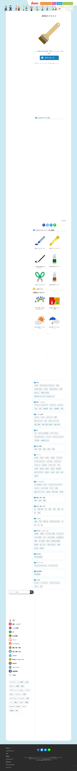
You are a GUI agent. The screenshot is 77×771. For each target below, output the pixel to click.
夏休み (47, 468)
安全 (40, 449)
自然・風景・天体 (40, 506)
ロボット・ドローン (58, 436)
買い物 (48, 491)
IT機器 (41, 533)
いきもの (38, 518)
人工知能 (37, 440)
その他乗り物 (59, 537)
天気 (50, 509)
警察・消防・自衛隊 (47, 424)
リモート (28, 690)
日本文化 (38, 554)
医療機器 (56, 408)
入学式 (36, 468)
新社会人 (58, 468)
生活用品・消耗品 (55, 541)
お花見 (52, 457)
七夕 (59, 465)
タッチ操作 (20, 682)
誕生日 (36, 476)
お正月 (41, 457)
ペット (51, 488)
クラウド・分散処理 (43, 433)
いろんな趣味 (38, 484)
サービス (37, 417)
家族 (57, 385)
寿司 (28, 698)
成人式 (52, 468)
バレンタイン (57, 461)
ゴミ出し (21, 690)
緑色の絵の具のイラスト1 (54, 266)
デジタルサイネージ (39, 436)
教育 (55, 417)
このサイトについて (46, 3)
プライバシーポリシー (10, 764)
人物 (37, 382)
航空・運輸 (37, 424)
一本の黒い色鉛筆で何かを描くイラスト (40, 267)
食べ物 (36, 548)
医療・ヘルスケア (40, 402)
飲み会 (61, 491)
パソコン (49, 436)
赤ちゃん (37, 392)
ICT (37, 430)
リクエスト (18, 694)
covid (27, 682)
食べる (11, 686)
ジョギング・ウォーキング (55, 484)
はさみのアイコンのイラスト (40, 285)
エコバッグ (12, 682)
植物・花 (45, 521)
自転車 (36, 544)
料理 (24, 694)
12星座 (17, 686)
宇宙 (54, 509)
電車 (59, 544)
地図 (36, 500)
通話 (22, 686)
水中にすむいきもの (55, 521)
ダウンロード (49, 58)
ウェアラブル (60, 533)
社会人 (46, 389)
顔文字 (18, 706)
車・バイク (43, 544)
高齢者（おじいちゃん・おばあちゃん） (44, 396)
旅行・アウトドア (39, 472)
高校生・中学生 (45, 392)
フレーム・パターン (55, 582)
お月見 (36, 457)
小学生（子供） (38, 389)
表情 (61, 389)
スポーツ (37, 488)
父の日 (52, 472)
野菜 (27, 702)
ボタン (36, 586)
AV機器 (36, 533)
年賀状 (11, 710)
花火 (62, 472)
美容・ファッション (54, 421)
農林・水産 (57, 424)
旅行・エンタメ (38, 421)
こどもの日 (49, 461)
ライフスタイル (40, 481)
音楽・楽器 (55, 491)
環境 (53, 449)
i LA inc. (41, 760)
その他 (36, 385)
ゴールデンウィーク (39, 461)
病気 (62, 408)
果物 (15, 702)
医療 (51, 408)
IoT (35, 433)
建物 (44, 500)
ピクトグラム (13, 698)
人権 (36, 449)
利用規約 (59, 3)
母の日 (47, 472)
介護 (40, 408)
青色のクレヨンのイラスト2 (40, 249)
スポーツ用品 (51, 537)
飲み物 (41, 548)
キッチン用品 (38, 537)
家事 (56, 488)
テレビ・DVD (44, 488)
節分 (57, 472)
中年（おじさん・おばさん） (47, 385)
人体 (36, 408)
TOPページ (8, 747)
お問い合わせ (8, 761)
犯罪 (49, 449)
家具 (40, 500)
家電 (36, 541)
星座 (59, 509)
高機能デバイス (45, 440)
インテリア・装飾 (50, 533)
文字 (41, 586)
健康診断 (45, 408)
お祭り (47, 457)
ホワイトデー (52, 465)
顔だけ (11, 694)
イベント (38, 454)
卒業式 (41, 468)
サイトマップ (8, 767)
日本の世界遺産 (38, 557)
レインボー (21, 698)
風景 (39, 512)
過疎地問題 (39, 571)
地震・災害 (40, 509)
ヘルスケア (52, 405)
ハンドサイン (44, 582)
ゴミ (44, 537)
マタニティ (60, 405)
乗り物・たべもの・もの (40, 63)
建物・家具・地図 (40, 497)
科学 (45, 421)
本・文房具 (48, 63)
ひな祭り (44, 465)
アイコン (37, 582)
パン (11, 702)
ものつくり (49, 417)
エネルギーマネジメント (41, 565)
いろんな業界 (39, 414)
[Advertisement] (49, 79)
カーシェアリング (53, 565)
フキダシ (21, 702)
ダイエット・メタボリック (41, 405)
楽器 (48, 541)
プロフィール (13, 690)
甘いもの (12, 706)
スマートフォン (54, 433)
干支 (40, 521)
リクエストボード (67, 3)
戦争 (44, 449)
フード (42, 417)
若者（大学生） (54, 389)
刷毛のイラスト (49, 16)
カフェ (45, 484)
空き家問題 (37, 574)
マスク (24, 706)
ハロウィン (37, 465)
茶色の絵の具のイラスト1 (54, 284)
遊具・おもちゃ (51, 544)
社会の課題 (39, 446)
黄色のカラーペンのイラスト (54, 249)
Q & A (54, 3)
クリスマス (59, 457)
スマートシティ (40, 562)
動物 (36, 521)
